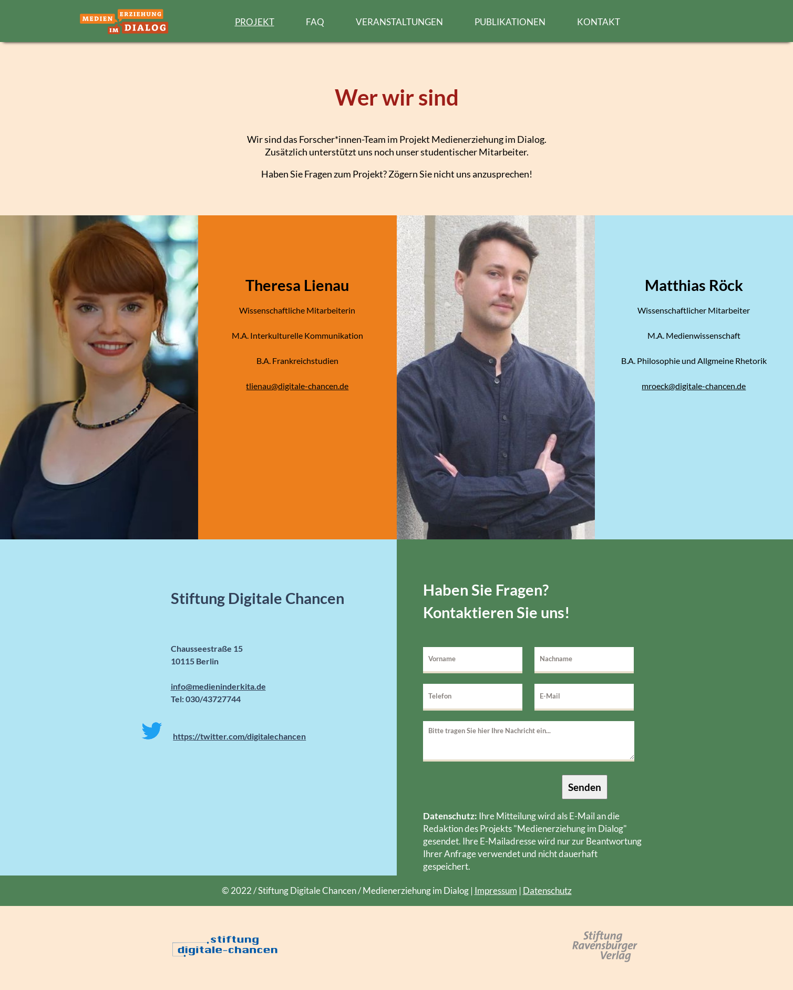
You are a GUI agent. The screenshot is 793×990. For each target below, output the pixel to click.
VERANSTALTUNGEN (399, 21)
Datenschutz (547, 890)
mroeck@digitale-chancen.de (694, 386)
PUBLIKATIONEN (510, 21)
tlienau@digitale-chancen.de (297, 386)
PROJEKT (254, 21)
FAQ (315, 21)
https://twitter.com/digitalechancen (239, 736)
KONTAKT (598, 21)
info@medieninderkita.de (218, 686)
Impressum (496, 890)
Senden (584, 787)
